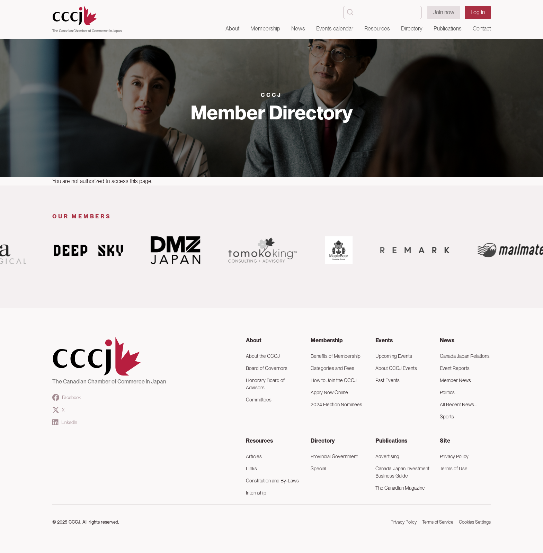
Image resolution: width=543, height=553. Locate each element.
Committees (259, 399)
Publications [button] (448, 28)
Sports (447, 416)
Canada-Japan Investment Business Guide (402, 472)
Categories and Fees (332, 368)
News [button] (298, 28)
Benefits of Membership (335, 356)
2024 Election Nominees (336, 404)
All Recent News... (458, 404)
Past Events (387, 380)
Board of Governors (266, 368)
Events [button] (384, 340)
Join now (443, 12)
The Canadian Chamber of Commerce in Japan (87, 31)
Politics (447, 392)
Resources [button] (377, 28)
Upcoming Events (393, 356)
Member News (455, 380)
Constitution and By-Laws (272, 480)
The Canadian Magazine (400, 488)
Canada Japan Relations (465, 356)
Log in (478, 12)
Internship (256, 493)
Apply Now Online (329, 392)
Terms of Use (454, 468)
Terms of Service (437, 522)
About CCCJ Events (396, 368)
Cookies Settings (475, 522)
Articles (254, 456)
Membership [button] (265, 28)
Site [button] (445, 440)
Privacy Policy (454, 456)
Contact (482, 28)
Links (251, 468)
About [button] (232, 28)
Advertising (387, 456)
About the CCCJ (263, 356)
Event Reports (455, 368)
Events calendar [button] (334, 28)
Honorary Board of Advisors (265, 384)
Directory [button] (411, 28)
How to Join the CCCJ (334, 380)
